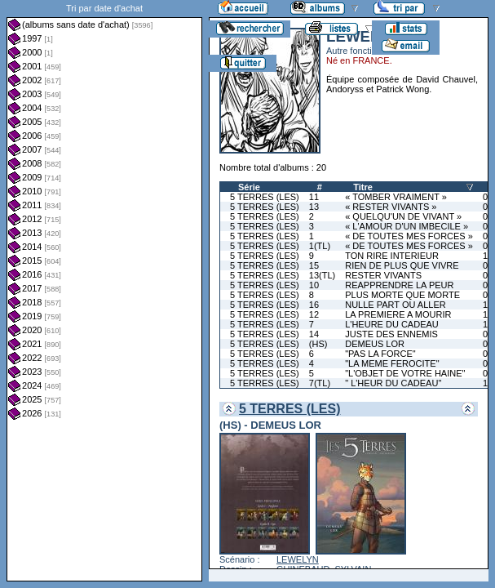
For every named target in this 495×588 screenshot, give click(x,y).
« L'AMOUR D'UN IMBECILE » (406, 226)
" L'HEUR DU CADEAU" (393, 383)
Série (249, 187)
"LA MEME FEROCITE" (392, 363)
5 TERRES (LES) (264, 197)
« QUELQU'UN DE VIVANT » (403, 216)
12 (314, 314)
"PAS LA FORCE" (380, 354)
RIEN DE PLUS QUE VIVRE (401, 265)
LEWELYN (297, 559)
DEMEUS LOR (374, 344)
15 (314, 265)
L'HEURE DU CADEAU (392, 324)
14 (314, 334)
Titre (363, 187)
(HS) (318, 344)
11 (314, 197)
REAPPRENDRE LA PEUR (399, 285)
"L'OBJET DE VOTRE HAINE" (405, 373)
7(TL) (319, 383)
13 (314, 207)
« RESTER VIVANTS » (390, 207)
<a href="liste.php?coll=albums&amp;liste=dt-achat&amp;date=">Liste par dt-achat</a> (104, 290)
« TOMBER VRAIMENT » (396, 197)
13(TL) (322, 275)
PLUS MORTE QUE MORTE (402, 295)
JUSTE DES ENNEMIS (391, 334)
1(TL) (319, 246)
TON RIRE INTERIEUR (392, 256)
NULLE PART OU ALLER (395, 305)
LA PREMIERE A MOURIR (398, 314)
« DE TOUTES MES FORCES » (409, 236)
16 (314, 305)
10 (314, 285)
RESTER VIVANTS (383, 275)
